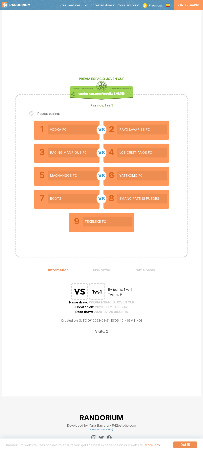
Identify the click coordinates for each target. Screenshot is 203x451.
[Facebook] (109, 437)
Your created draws (99, 5)
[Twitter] (101, 437)
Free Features (69, 5)
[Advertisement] (101, 45)
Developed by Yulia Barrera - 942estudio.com (101, 425)
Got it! (185, 445)
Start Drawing (188, 4)
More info (152, 445)
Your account (128, 5)
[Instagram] (93, 437)
